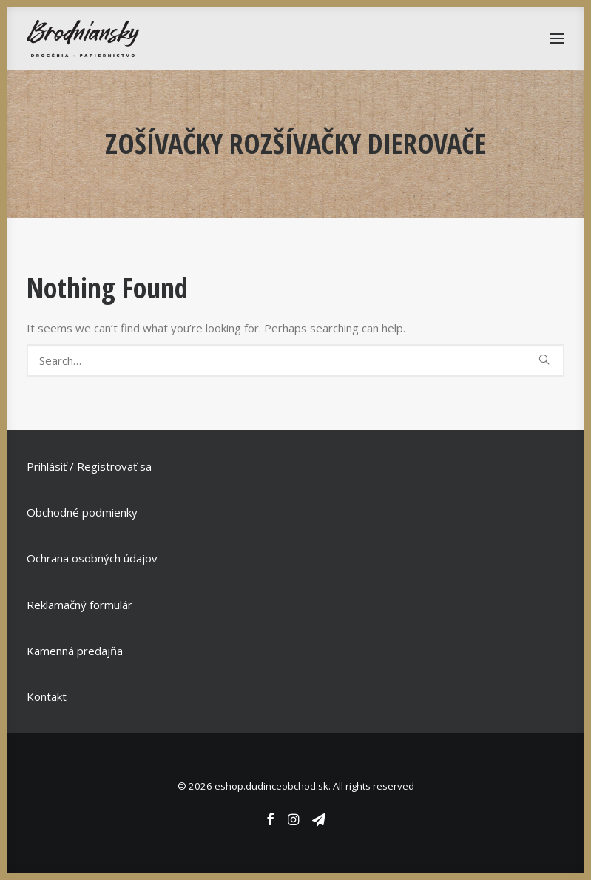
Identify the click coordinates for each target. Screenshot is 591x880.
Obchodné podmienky (82, 512)
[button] (544, 359)
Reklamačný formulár (79, 604)
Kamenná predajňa (75, 650)
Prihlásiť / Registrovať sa (89, 466)
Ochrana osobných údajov (92, 558)
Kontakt (47, 696)
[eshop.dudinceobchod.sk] (83, 38)
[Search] (295, 360)
